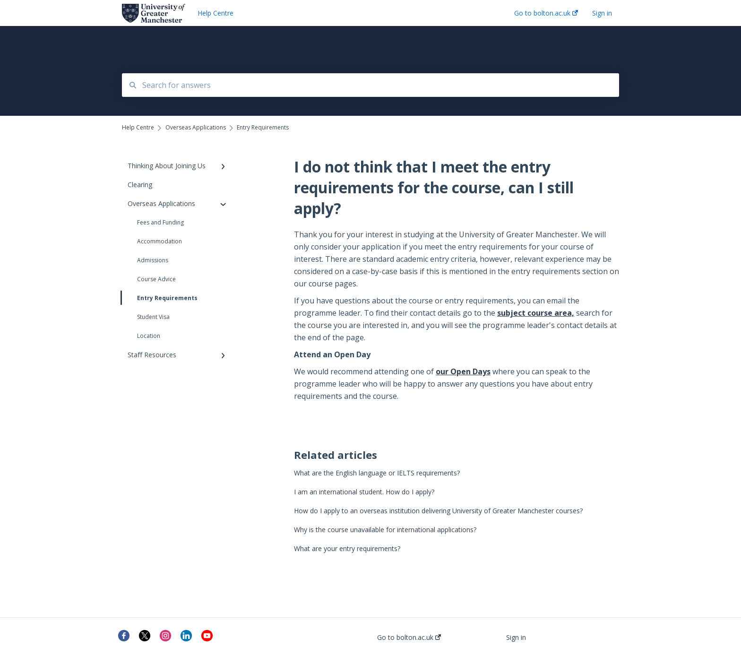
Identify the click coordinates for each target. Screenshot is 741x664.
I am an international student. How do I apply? (364, 491)
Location (148, 336)
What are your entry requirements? (347, 548)
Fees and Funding (160, 222)
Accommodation (159, 241)
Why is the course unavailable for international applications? (385, 529)
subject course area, (535, 313)
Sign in (516, 637)
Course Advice (156, 279)
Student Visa (153, 317)
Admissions (152, 260)
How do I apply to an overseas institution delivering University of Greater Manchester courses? (438, 510)
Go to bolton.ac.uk (409, 637)
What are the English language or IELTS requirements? (377, 472)
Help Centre (215, 13)
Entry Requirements (160, 298)
